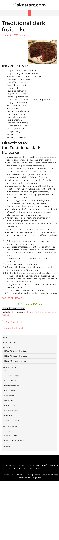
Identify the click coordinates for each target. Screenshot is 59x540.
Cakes (6, 371)
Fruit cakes (9, 396)
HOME (6, 337)
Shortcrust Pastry (11, 420)
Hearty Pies (9, 401)
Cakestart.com (29, 4)
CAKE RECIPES (9, 367)
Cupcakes (8, 415)
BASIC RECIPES (9, 342)
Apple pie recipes (11, 376)
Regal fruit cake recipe (14, 328)
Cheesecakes (9, 391)
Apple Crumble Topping (14, 440)
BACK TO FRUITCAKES (13, 298)
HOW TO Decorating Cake (15, 351)
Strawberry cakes (11, 386)
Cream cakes (9, 405)
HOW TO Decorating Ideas (15, 356)
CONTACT (7, 446)
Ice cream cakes (11, 410)
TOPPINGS (7, 432)
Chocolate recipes (11, 381)
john (24, 35)
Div (13, 312)
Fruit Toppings (10, 435)
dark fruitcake (30, 312)
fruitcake (42, 312)
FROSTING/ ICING (10, 427)
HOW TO (7, 347)
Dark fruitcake (13, 322)
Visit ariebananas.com (13, 308)
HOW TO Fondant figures (15, 361)
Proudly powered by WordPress (16, 475)
